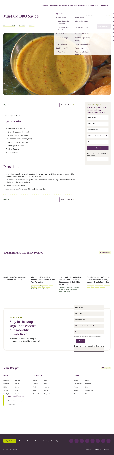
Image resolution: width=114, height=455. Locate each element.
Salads (76, 390)
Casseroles (78, 383)
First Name (92, 117)
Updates (101, 5)
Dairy (71, 287)
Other (17, 387)
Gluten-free (12, 401)
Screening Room (57, 441)
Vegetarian (11, 404)
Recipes (47, 5)
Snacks (17, 394)
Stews (87, 394)
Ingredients (34, 286)
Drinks (17, 383)
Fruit (34, 387)
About (95, 5)
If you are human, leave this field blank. (89, 346)
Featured (51, 285)
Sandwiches (89, 390)
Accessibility (107, 449)
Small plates (39, 288)
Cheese (35, 383)
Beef (46, 285)
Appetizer (42, 285)
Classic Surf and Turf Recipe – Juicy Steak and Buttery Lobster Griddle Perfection (98, 279)
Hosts (71, 5)
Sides (16, 390)
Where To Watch (57, 5)
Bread (76, 380)
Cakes (87, 380)
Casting (46, 441)
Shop (90, 5)
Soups (76, 394)
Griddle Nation (35, 285)
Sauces (31, 26)
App (75, 5)
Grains (46, 387)
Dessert (6, 383)
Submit (97, 148)
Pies (86, 387)
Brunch (17, 380)
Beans (35, 380)
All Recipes (105, 368)
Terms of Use (98, 449)
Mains (39, 286)
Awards (21, 441)
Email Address (93, 130)
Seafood (33, 288)
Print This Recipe (67, 105)
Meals (43, 286)
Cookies (88, 383)
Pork (34, 390)
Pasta (76, 387)
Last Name (91, 124)
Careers (29, 441)
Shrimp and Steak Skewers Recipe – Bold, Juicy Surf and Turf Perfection (43, 279)
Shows (66, 5)
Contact (38, 441)
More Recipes (104, 252)
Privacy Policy (89, 449)
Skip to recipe (103, 26)
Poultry (46, 390)
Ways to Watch (10, 441)
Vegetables (46, 288)
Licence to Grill (9, 26)
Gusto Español (83, 5)
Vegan (21, 401)
